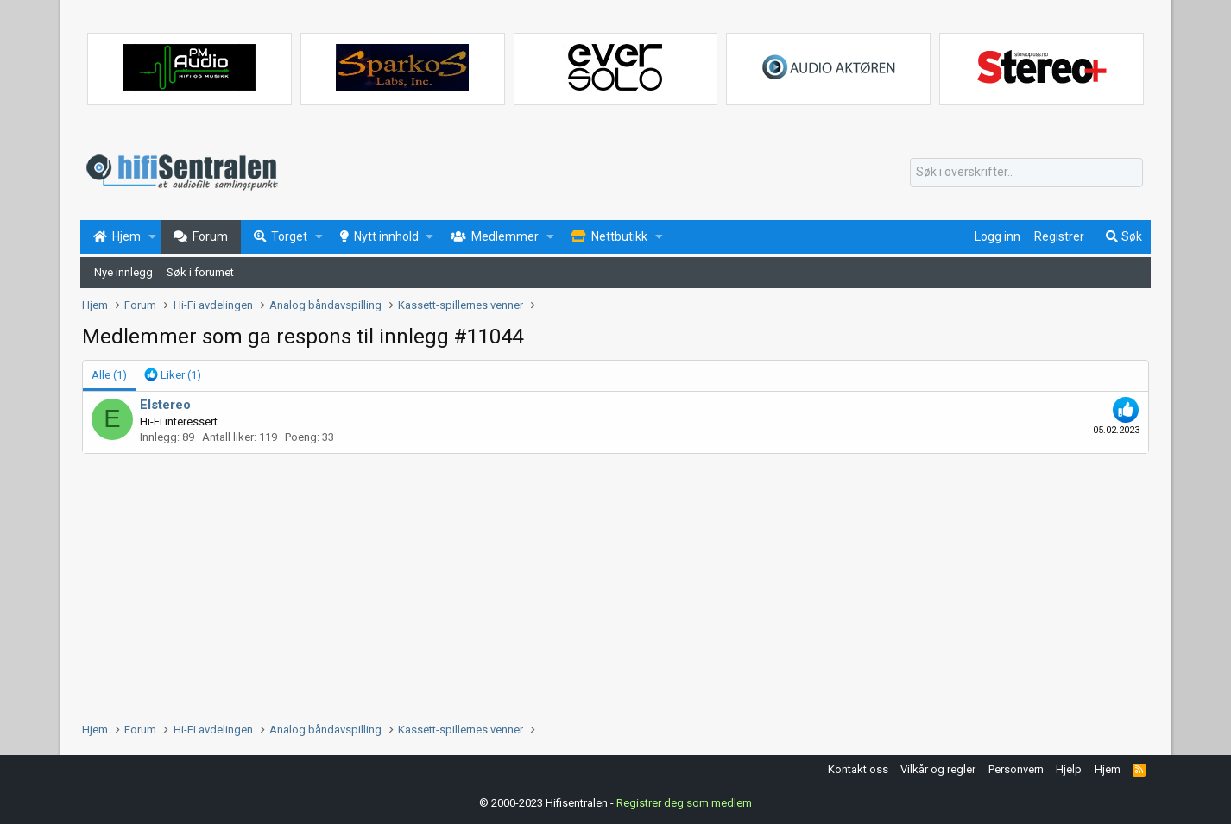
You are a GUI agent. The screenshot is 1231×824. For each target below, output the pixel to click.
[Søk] (1026, 172)
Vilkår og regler (937, 769)
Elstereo (165, 404)
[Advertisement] (600, 583)
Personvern (1016, 769)
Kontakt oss (858, 769)
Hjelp (1069, 769)
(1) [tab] (109, 374)
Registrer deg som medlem (684, 802)
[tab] (173, 375)
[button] (152, 237)
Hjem (1108, 769)
